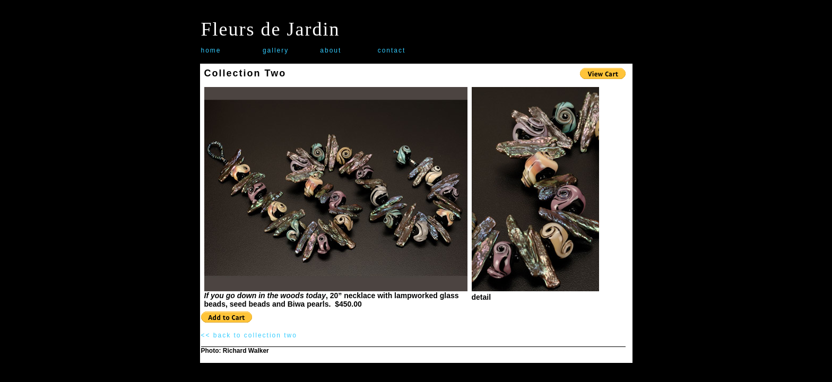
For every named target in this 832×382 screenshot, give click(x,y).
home (211, 50)
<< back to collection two (249, 335)
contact (392, 50)
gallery (276, 50)
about (330, 50)
